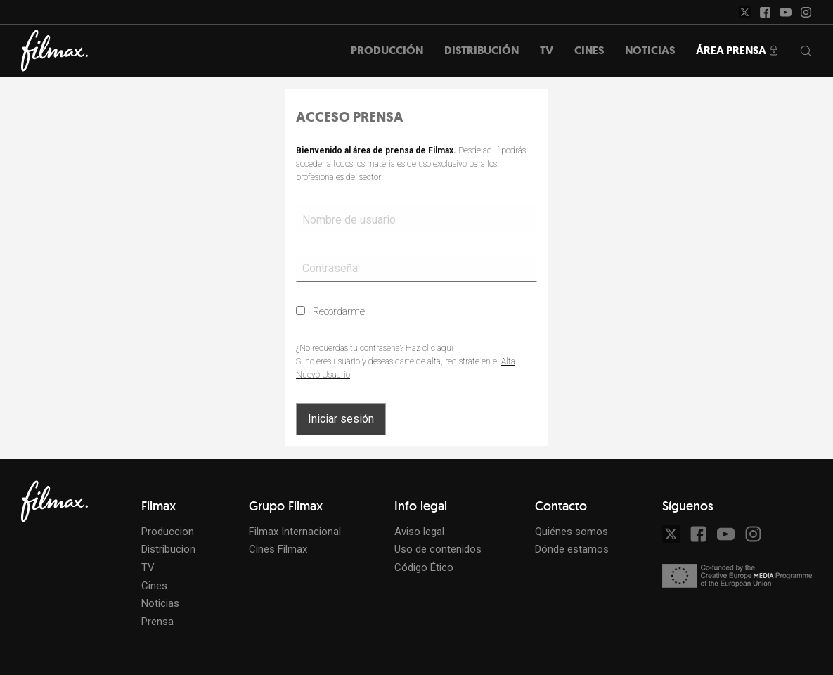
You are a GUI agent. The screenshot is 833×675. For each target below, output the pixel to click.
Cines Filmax (278, 549)
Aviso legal (419, 531)
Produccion (167, 531)
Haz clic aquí (429, 348)
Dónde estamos (572, 549)
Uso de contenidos (438, 549)
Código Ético (423, 567)
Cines (154, 585)
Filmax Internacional (295, 531)
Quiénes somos (571, 531)
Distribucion (168, 549)
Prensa (157, 621)
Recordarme (330, 311)
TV (148, 567)
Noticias (160, 603)
